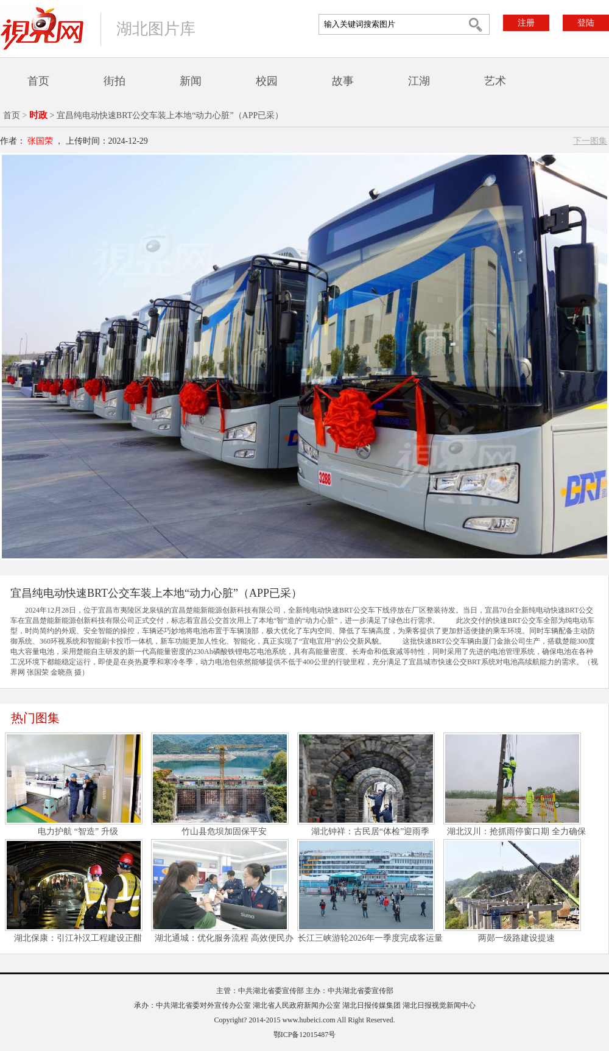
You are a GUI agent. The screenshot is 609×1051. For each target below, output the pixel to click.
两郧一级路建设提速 (516, 938)
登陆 (585, 22)
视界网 (42, 28)
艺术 (495, 81)
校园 (267, 81)
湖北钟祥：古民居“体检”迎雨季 (370, 831)
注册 (526, 22)
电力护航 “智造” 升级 (78, 831)
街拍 (114, 81)
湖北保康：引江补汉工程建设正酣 (78, 938)
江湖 (419, 81)
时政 (38, 115)
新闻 (191, 81)
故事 (343, 81)
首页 (38, 81)
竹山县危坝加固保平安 (224, 831)
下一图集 (590, 141)
